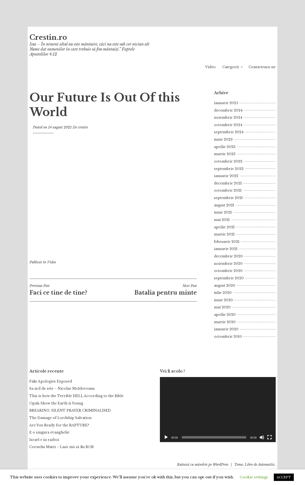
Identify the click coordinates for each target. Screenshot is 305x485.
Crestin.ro (48, 37)
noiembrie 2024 (228, 117)
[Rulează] (166, 437)
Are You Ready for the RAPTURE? (59, 425)
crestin (83, 127)
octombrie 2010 (228, 336)
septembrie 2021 (228, 198)
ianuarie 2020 (226, 329)
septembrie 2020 (229, 278)
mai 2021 (222, 220)
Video (210, 67)
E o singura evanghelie (49, 432)
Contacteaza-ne (262, 67)
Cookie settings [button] (254, 477)
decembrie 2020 (228, 256)
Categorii (230, 67)
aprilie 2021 (224, 227)
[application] (218, 409)
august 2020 (224, 285)
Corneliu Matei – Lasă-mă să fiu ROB (61, 447)
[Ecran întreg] (269, 437)
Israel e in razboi (44, 440)
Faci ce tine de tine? (71, 290)
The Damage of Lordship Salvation (60, 418)
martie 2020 (225, 322)
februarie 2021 (226, 242)
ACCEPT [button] (284, 477)
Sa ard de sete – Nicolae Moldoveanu (62, 388)
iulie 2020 (223, 293)
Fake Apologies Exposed (50, 381)
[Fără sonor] (261, 437)
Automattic (266, 464)
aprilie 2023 (224, 147)
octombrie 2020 (228, 271)
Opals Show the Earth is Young (56, 403)
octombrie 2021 (228, 190)
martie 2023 (224, 154)
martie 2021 (224, 234)
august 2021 (224, 205)
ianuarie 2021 (226, 249)
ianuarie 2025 (226, 103)
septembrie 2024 (229, 132)
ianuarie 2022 (226, 176)
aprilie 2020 (225, 314)
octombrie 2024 (228, 125)
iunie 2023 (223, 139)
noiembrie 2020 (228, 263)
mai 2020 (222, 307)
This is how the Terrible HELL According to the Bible (76, 396)
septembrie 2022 (229, 169)
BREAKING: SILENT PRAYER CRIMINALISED (70, 410)
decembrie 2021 (228, 183)
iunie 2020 (223, 300)
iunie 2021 (223, 212)
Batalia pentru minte (155, 290)
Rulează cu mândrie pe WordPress (202, 464)
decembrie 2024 (228, 110)
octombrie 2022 (228, 161)
